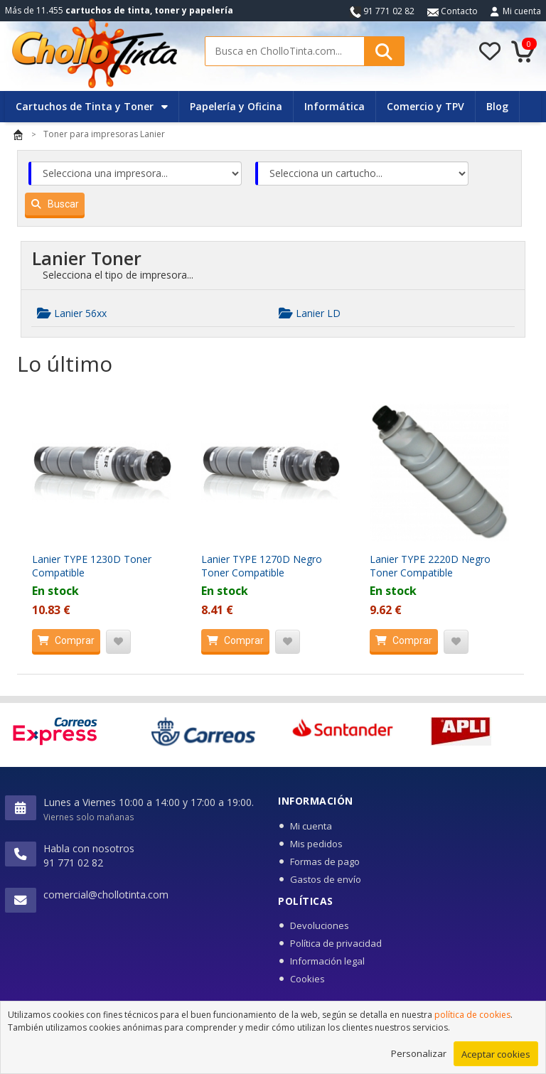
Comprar (63, 640)
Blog (497, 106)
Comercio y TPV (425, 106)
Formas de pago (325, 861)
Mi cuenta (522, 11)
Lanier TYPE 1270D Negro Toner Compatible (261, 565)
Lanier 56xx (72, 313)
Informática (334, 106)
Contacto (452, 11)
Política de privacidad (336, 943)
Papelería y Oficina (236, 106)
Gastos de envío (325, 879)
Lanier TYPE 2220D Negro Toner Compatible (430, 565)
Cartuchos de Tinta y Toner (92, 106)
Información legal (327, 961)
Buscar (52, 204)
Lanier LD (310, 313)
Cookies (307, 978)
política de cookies (472, 1023)
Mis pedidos (316, 843)
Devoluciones (319, 925)
